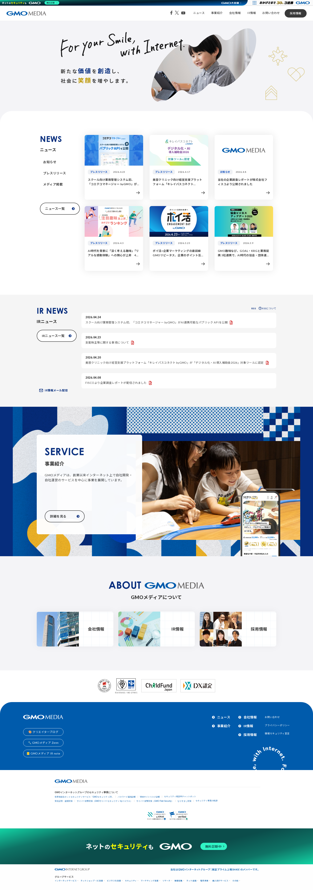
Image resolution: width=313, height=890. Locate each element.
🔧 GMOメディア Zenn (43, 742)
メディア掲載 (53, 184)
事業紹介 (217, 13)
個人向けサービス (220, 880)
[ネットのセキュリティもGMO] (30, 3)
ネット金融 (191, 880)
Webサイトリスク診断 (150, 797)
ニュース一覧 (60, 208)
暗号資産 (204, 880)
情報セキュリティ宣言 (277, 733)
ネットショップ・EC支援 (92, 880)
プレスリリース (54, 173)
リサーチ (166, 880)
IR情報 (251, 13)
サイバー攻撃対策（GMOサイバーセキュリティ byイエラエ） (104, 801)
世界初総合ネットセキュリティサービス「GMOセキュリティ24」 (84, 797)
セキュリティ (131, 880)
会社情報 (235, 13)
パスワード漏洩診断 (127, 797)
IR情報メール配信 (53, 390)
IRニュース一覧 (56, 336)
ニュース (199, 13)
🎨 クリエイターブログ (43, 732)
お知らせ (49, 162)
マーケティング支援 (149, 880)
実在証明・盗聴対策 (64, 801)
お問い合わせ (271, 13)
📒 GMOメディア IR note (43, 753)
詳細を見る (64, 516)
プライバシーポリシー (277, 725)
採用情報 (295, 13)
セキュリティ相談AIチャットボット (180, 796)
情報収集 (178, 880)
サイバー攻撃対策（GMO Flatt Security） (154, 801)
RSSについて (267, 308)
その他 (235, 880)
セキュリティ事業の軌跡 (207, 801)
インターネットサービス (66, 880)
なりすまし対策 (184, 801)
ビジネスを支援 (114, 880)
